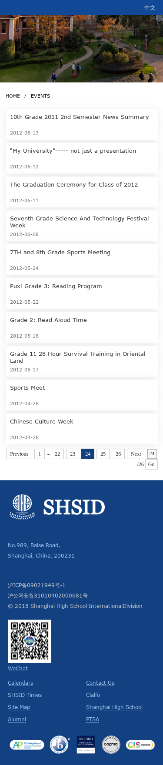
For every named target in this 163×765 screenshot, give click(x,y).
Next (136, 454)
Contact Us (100, 683)
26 (118, 454)
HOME (13, 95)
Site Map (19, 707)
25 (103, 454)
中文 (150, 7)
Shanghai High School (114, 707)
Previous (19, 454)
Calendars (20, 683)
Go (151, 464)
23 (72, 454)
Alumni (17, 719)
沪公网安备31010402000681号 (48, 595)
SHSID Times (25, 695)
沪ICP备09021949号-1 (37, 585)
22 (57, 454)
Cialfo (93, 695)
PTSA (92, 719)
